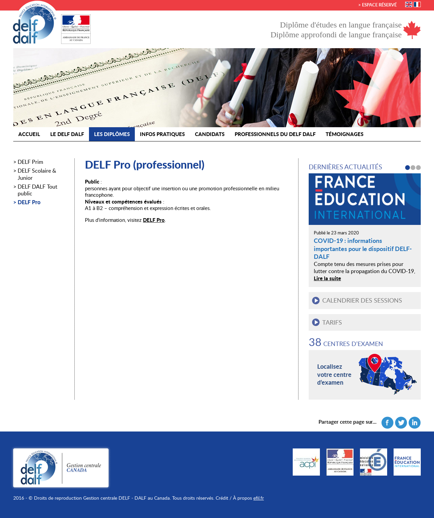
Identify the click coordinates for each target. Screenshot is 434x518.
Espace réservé (379, 5)
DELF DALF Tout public (37, 190)
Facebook (387, 423)
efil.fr (258, 498)
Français (417, 4)
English (408, 4)
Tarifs (332, 322)
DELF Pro (29, 202)
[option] (365, 230)
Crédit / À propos (234, 498)
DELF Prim (30, 162)
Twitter (401, 423)
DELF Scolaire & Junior (37, 174)
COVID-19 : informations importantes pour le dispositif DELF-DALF (363, 248)
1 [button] (407, 167)
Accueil (29, 134)
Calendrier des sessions (362, 300)
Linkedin (415, 423)
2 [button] (413, 167)
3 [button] (418, 167)
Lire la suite (327, 278)
